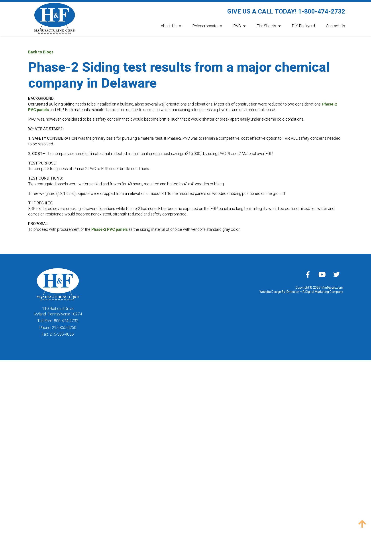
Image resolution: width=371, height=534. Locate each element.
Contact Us (335, 25)
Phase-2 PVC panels (109, 229)
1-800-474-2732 (321, 11)
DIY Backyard (303, 25)
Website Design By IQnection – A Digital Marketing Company (301, 291)
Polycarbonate (207, 26)
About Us (171, 26)
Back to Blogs (40, 52)
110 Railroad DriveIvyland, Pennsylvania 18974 (58, 311)
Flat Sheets (269, 26)
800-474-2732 (66, 320)
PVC (239, 26)
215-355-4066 (61, 334)
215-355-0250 (64, 327)
